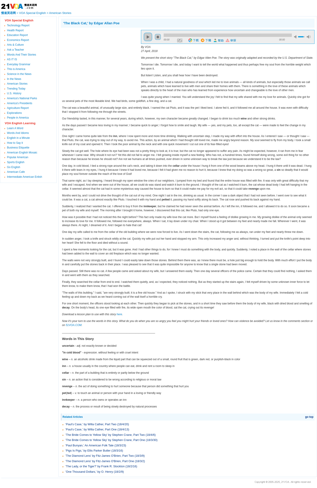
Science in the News (19, 74)
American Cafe (16, 171)
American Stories (60, 13)
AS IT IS (12, 59)
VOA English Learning (20, 123)
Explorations (14, 113)
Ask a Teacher (15, 49)
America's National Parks (22, 98)
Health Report (15, 30)
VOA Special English (32, 13)
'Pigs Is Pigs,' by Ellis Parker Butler (88, 450)
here (119, 314)
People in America (18, 117)
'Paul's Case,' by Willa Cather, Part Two (90, 424)
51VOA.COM (74, 325)
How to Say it (15, 142)
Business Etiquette (18, 147)
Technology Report (18, 25)
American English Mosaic (22, 152)
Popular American (17, 157)
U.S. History (14, 93)
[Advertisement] (98, 61)
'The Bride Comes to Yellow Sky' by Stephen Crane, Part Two (105, 434)
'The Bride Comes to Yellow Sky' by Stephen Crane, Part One (105, 440)
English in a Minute (18, 137)
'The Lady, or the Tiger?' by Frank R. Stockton (95, 466)
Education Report (17, 35)
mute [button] (296, 36)
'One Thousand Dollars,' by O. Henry (89, 471)
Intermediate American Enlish (24, 176)
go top (309, 416)
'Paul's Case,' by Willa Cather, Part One (91, 429)
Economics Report (18, 40)
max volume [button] (309, 36)
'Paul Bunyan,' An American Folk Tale (89, 445)
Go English (13, 167)
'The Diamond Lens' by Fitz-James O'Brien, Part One (99, 461)
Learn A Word (15, 128)
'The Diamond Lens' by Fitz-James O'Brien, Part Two (99, 455)
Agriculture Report (18, 108)
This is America (16, 69)
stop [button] (158, 37)
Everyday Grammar (18, 64)
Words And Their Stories (21, 54)
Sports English (15, 162)
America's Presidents (19, 103)
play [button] (147, 36)
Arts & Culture (15, 44)
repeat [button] (180, 41)
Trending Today (16, 88)
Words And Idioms (18, 133)
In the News (14, 79)
